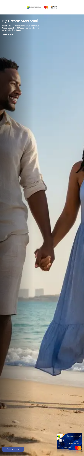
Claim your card (13, 449)
